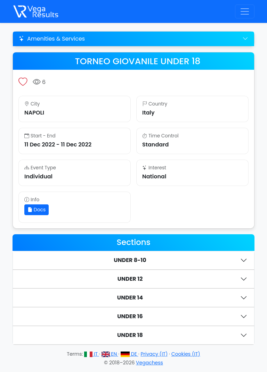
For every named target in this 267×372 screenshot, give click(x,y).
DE (129, 353)
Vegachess (149, 362)
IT (91, 353)
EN (110, 353)
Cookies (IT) (185, 353)
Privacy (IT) (154, 353)
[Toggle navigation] (244, 11)
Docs (36, 209)
